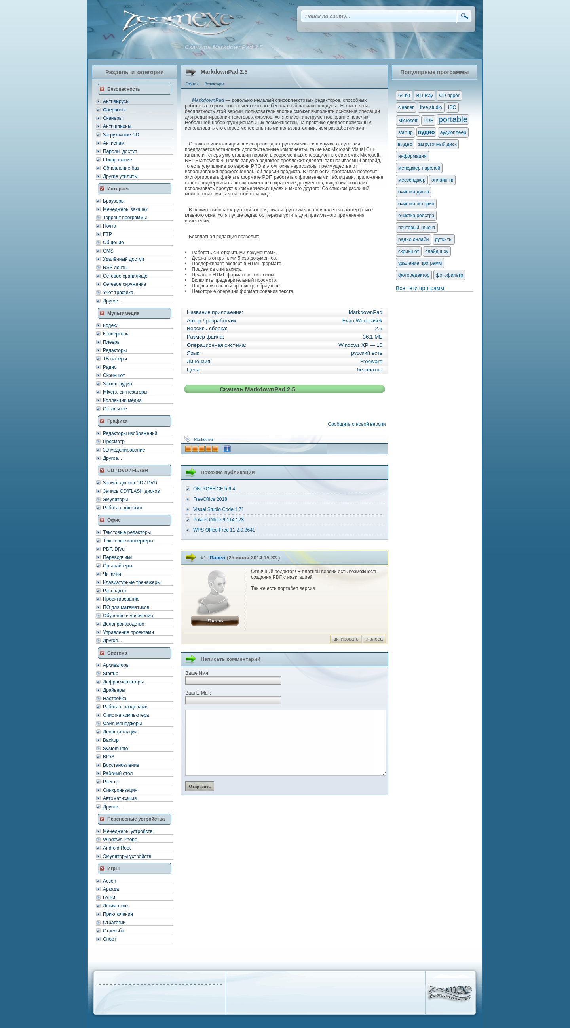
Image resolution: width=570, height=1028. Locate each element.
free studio (431, 107)
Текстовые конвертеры (128, 541)
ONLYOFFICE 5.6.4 (214, 489)
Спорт (109, 939)
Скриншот (114, 375)
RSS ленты (115, 267)
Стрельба (113, 931)
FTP (107, 234)
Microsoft (408, 120)
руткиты (443, 239)
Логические (115, 906)
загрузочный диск (437, 144)
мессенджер (412, 180)
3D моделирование (124, 450)
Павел (217, 558)
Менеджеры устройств (127, 831)
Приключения (118, 914)
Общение (113, 242)
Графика (117, 421)
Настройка (114, 698)
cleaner (406, 107)
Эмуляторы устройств (127, 856)
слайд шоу (436, 251)
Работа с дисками (122, 508)
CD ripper (449, 95)
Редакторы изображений (130, 433)
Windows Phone (120, 839)
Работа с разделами (125, 707)
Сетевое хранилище (125, 276)
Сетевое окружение (124, 284)
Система (117, 653)
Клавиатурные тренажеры (132, 582)
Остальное (115, 409)
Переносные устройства (136, 819)
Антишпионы (117, 126)
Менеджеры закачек (125, 209)
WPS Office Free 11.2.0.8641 (224, 530)
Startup (110, 673)
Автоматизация (120, 798)
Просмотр (114, 441)
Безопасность (123, 89)
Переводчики (117, 557)
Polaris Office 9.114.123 (218, 520)
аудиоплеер (453, 132)
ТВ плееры (115, 359)
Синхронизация (120, 790)
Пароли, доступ (120, 151)
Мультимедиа (123, 313)
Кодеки (110, 325)
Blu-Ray (424, 95)
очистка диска (413, 192)
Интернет (118, 188)
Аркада (111, 889)
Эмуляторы (115, 499)
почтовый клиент (416, 227)
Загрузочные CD (121, 135)
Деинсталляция (120, 732)
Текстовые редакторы (127, 532)
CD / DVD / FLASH (127, 470)
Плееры (111, 342)
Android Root (117, 848)
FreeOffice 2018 (210, 499)
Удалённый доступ (123, 259)
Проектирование (121, 599)
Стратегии (114, 922)
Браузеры (113, 201)
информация (412, 156)
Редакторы (115, 350)
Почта (109, 226)
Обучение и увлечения (128, 615)
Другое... (112, 301)
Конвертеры (116, 334)
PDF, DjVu (114, 549)
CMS (108, 251)
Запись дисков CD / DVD (130, 483)
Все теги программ (420, 288)
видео (405, 144)
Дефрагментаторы (123, 682)
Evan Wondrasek (362, 321)
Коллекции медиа (122, 400)
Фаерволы (114, 110)
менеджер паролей (419, 168)
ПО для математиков (126, 607)
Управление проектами (128, 632)
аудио (426, 132)
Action (109, 881)
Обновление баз (121, 168)
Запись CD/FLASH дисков (131, 491)
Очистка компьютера (126, 715)
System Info (115, 748)
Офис (114, 520)
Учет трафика (118, 292)
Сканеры (112, 118)
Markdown (203, 439)
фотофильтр (449, 275)
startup (405, 132)
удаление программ (420, 263)
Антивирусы (116, 101)
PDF (428, 120)
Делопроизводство (123, 624)
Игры (113, 868)
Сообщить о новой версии (358, 424)
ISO (452, 107)
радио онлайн (413, 239)
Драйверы (114, 690)
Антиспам (113, 143)
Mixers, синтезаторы (125, 392)
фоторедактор (413, 275)
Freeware (371, 361)
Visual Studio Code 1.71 (218, 509)
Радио (110, 367)
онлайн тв (442, 180)
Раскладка (114, 590)
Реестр (110, 782)
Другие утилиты (120, 176)
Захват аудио (117, 384)
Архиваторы (116, 665)
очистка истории (416, 204)
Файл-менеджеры (122, 723)
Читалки (112, 574)
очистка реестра (416, 215)
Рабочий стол (118, 773)
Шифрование (117, 160)
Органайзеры (117, 566)
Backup (111, 740)
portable (452, 119)
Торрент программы (125, 217)
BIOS (108, 757)
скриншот (408, 251)
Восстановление (121, 765)
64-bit (404, 95)
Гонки (109, 897)
